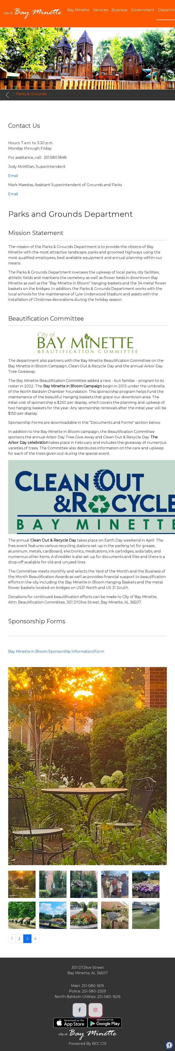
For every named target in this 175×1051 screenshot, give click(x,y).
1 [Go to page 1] (12, 938)
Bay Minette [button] (78, 10)
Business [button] (119, 10)
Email (13, 176)
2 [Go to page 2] (19, 938)
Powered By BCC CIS (87, 1043)
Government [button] (142, 10)
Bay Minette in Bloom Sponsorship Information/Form (56, 651)
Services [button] (100, 10)
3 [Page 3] (27, 938)
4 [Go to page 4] (35, 938)
